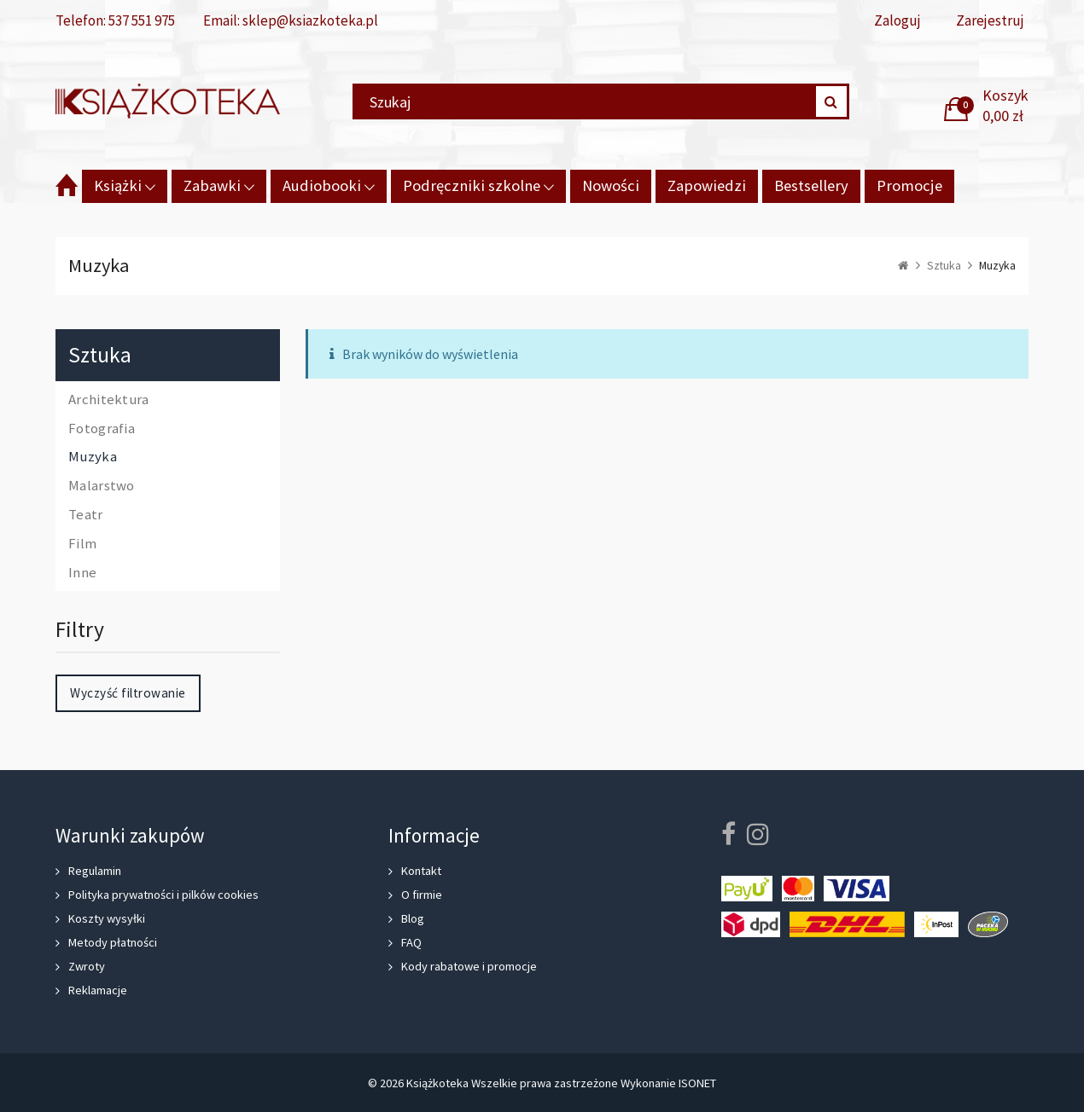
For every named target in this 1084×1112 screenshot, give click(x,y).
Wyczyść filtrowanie (128, 693)
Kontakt (421, 870)
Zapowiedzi (706, 185)
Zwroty (86, 966)
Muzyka (92, 457)
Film (82, 544)
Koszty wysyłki (106, 918)
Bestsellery (811, 185)
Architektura (108, 400)
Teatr (85, 515)
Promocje (909, 185)
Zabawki (212, 185)
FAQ (411, 942)
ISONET (697, 1083)
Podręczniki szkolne (471, 185)
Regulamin (94, 870)
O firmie (421, 894)
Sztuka (99, 355)
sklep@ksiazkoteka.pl (310, 20)
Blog (412, 918)
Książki (118, 185)
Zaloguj (897, 21)
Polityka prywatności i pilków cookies (163, 894)
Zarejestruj (990, 21)
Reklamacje (97, 990)
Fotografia (101, 429)
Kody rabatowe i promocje (469, 966)
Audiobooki (322, 185)
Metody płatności (112, 942)
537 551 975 (141, 20)
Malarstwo (101, 486)
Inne (82, 573)
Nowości (610, 185)
